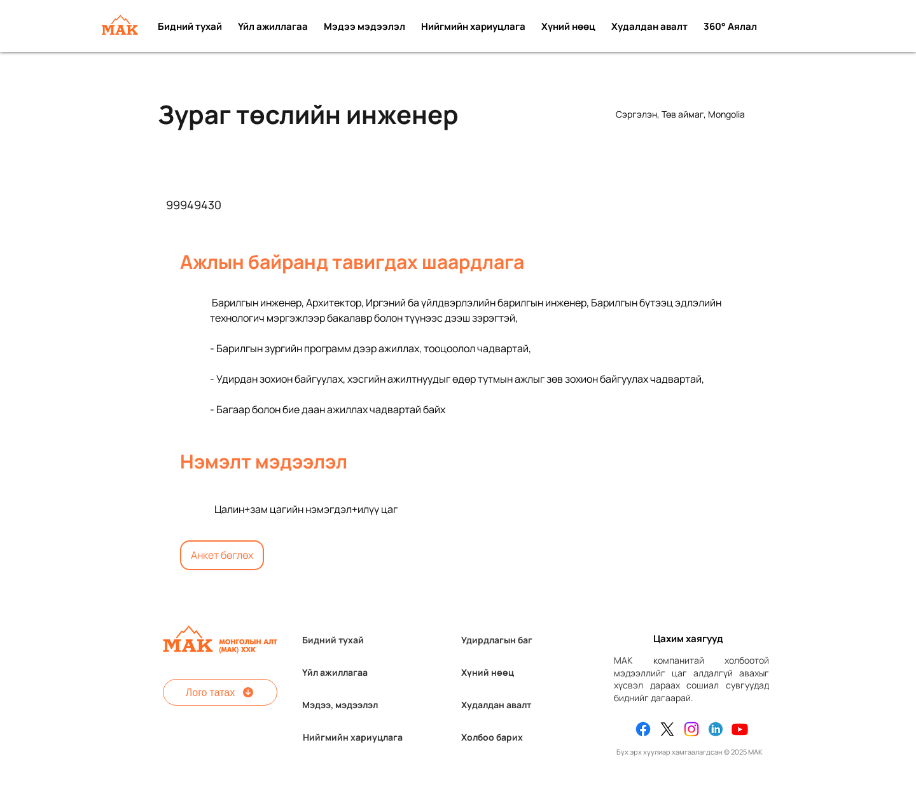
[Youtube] (739, 729)
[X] (667, 729)
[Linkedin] (715, 729)
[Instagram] (691, 729)
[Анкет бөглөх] (222, 555)
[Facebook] (643, 729)
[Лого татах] (220, 692)
